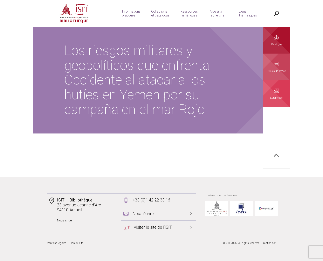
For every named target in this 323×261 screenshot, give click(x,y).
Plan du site (76, 243)
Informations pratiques (131, 13)
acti (274, 243)
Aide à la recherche (217, 13)
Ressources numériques (189, 13)
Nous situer (65, 220)
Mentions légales (56, 243)
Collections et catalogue (160, 13)
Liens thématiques (248, 13)
